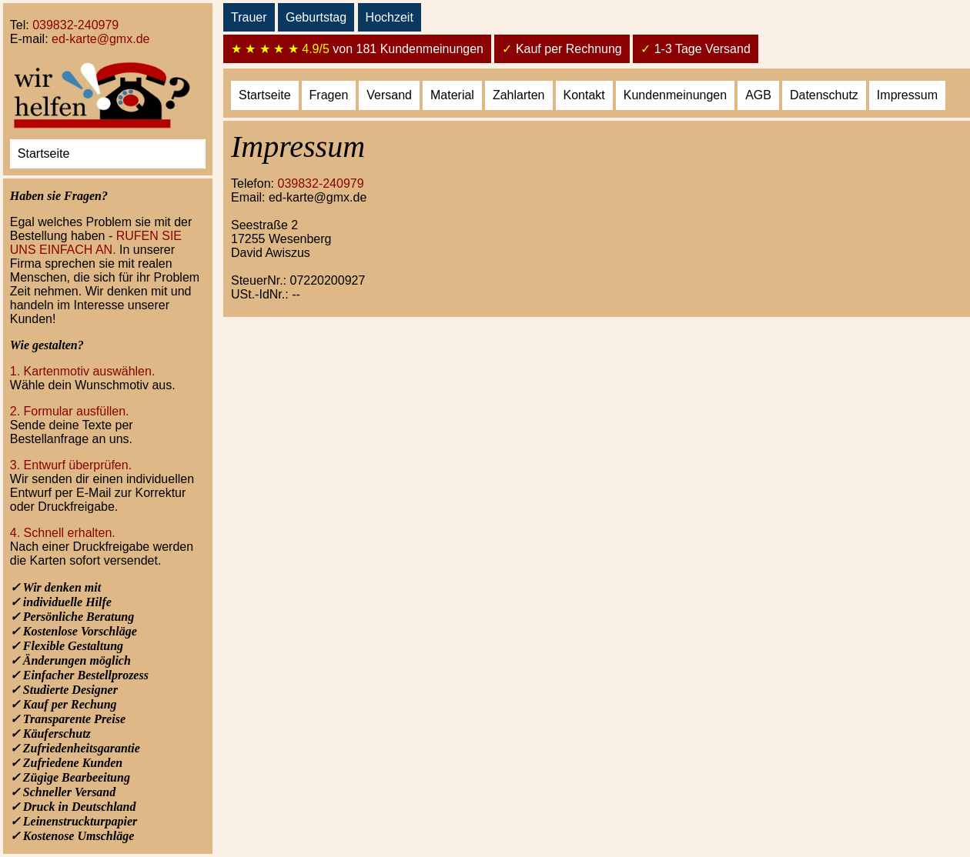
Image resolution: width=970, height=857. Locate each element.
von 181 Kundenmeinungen (357, 48)
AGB (758, 95)
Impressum (907, 95)
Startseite (44, 153)
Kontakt (584, 95)
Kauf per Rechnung (561, 48)
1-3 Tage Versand (696, 48)
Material (452, 95)
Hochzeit (389, 17)
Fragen (329, 95)
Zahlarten (519, 95)
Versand (389, 95)
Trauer (249, 17)
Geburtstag (316, 17)
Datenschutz (824, 95)
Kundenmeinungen (675, 95)
